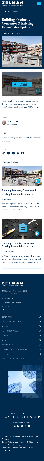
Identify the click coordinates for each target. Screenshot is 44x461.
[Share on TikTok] (8, 153)
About (4, 340)
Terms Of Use (7, 354)
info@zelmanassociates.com (12, 302)
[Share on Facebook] (23, 153)
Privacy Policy (8, 345)
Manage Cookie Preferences (14, 359)
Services (5, 326)
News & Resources (10, 331)
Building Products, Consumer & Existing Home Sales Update (19, 192)
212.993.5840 (7, 299)
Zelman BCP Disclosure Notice (15, 349)
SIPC (28, 442)
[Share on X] (13, 153)
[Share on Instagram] (18, 153)
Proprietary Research (11, 322)
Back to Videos (11, 11)
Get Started (7, 317)
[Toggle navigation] (39, 3)
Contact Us (7, 336)
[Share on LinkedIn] (4, 153)
